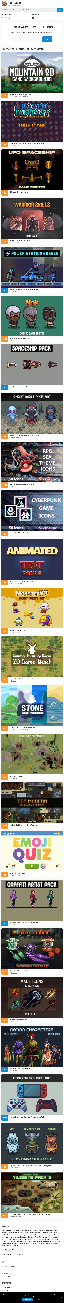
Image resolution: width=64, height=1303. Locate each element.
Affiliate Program (8, 1287)
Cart (35, 18)
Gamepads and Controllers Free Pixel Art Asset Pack (26, 1117)
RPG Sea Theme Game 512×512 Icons (21, 484)
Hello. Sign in (6, 18)
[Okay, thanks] (62, 1298)
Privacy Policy (7, 1276)
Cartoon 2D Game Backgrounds (19, 729)
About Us (6, 1291)
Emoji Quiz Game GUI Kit (17, 873)
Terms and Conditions (10, 1266)
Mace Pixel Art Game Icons (18, 1019)
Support (36, 14)
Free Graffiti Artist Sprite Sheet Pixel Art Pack (24, 922)
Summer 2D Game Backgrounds (20, 96)
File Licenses (7, 1270)
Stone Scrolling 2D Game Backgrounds (22, 727)
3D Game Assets (15, 778)
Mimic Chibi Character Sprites (19, 338)
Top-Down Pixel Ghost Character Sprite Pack (24, 435)
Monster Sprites (15, 1167)
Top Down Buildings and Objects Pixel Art (23, 825)
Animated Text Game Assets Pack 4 (21, 581)
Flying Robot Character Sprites (19, 971)
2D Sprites (14, 291)
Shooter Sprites (15, 389)
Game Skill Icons (15, 242)
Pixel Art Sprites (15, 924)
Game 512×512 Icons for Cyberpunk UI (21, 533)
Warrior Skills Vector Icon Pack (19, 241)
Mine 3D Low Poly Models (17, 776)
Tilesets (13, 681)
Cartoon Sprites (15, 632)
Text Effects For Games (17, 583)
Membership (7, 14)
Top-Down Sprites (16, 194)
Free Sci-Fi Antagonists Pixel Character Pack (24, 289)
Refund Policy (7, 1273)
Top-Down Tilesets (16, 1216)
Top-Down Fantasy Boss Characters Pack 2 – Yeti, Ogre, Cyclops (30, 1166)
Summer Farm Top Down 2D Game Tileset (23, 679)
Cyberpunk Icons (15, 535)
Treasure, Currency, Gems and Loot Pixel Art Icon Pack (27, 143)
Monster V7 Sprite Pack (17, 630)
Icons (12, 486)
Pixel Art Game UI (15, 1119)
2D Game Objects (16, 827)
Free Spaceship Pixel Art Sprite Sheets (22, 387)
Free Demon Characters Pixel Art (20, 1068)
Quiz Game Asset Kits (17, 875)
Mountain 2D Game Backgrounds (20, 95)
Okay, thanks (27, 1299)
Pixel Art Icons (15, 145)
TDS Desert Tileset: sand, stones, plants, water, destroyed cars (30, 1214)
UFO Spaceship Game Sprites (19, 192)
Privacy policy (38, 1299)
